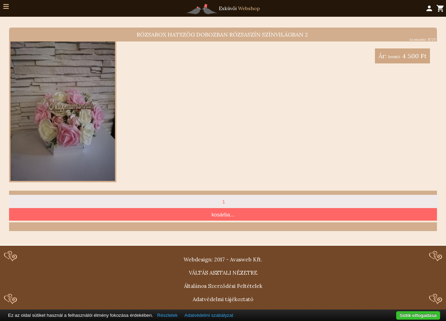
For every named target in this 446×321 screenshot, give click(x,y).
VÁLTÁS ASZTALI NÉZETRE (223, 272)
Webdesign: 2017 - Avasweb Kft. (223, 259)
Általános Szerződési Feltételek (223, 286)
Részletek (167, 315)
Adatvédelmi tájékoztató (223, 299)
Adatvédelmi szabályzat (208, 315)
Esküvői (223, 9)
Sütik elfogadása (418, 315)
